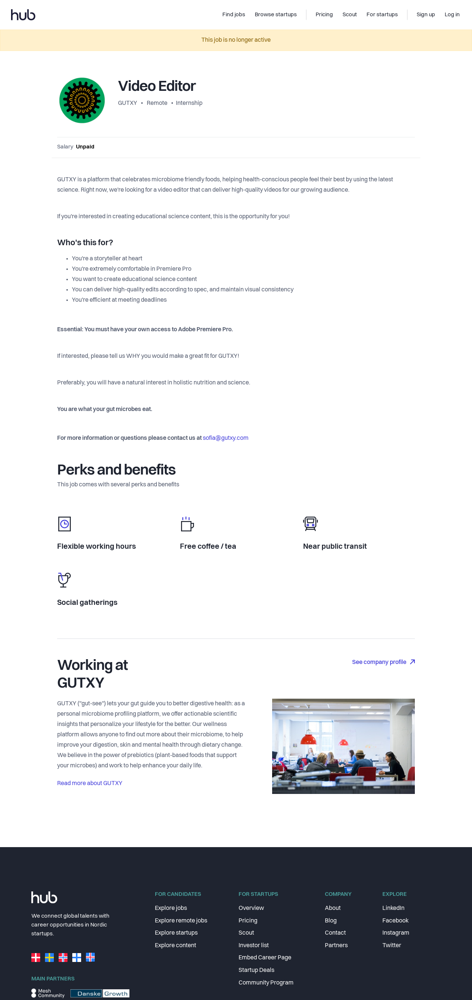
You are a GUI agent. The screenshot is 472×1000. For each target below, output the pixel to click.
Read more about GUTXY (89, 784)
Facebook (395, 921)
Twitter (391, 946)
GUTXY (128, 103)
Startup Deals (256, 970)
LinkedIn (393, 908)
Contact (335, 933)
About (333, 908)
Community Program (266, 983)
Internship (189, 103)
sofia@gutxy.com (226, 438)
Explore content (175, 946)
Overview (251, 908)
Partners (336, 946)
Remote (157, 103)
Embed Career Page (265, 958)
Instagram (395, 933)
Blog (331, 921)
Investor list (254, 946)
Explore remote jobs (181, 921)
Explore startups (176, 933)
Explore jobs (171, 908)
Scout (246, 933)
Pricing (248, 921)
